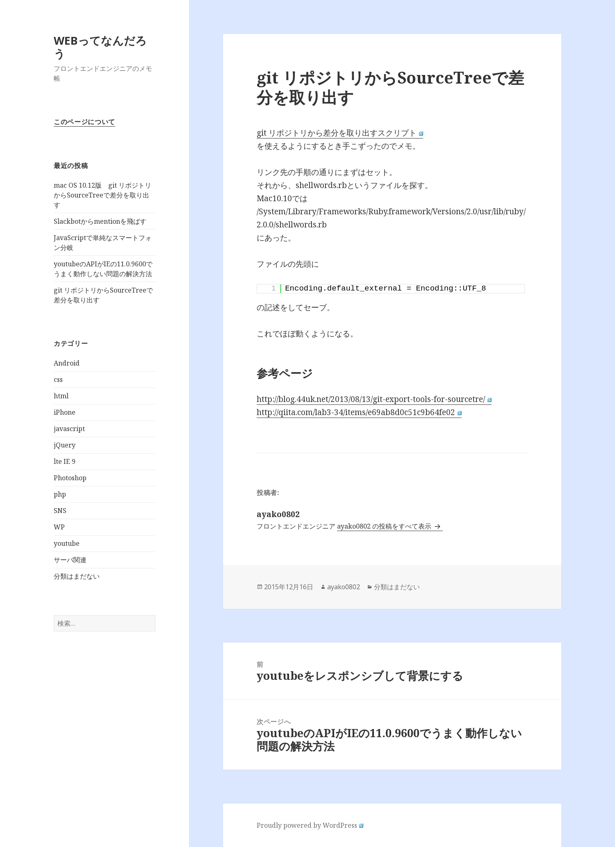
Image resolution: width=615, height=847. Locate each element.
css (58, 379)
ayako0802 (343, 586)
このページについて (84, 121)
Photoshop (70, 477)
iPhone (64, 412)
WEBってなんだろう (100, 47)
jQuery (64, 445)
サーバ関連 (70, 559)
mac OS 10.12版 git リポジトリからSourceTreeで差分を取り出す (102, 195)
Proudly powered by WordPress (310, 825)
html (61, 395)
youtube (67, 543)
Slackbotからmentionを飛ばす (100, 221)
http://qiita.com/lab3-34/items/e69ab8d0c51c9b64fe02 (359, 412)
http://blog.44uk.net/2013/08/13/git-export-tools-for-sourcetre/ (374, 399)
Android (67, 363)
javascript (69, 428)
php (60, 494)
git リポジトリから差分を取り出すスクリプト (340, 132)
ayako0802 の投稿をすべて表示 (385, 526)
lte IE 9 (64, 461)
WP (59, 526)
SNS (60, 510)
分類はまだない (77, 576)
